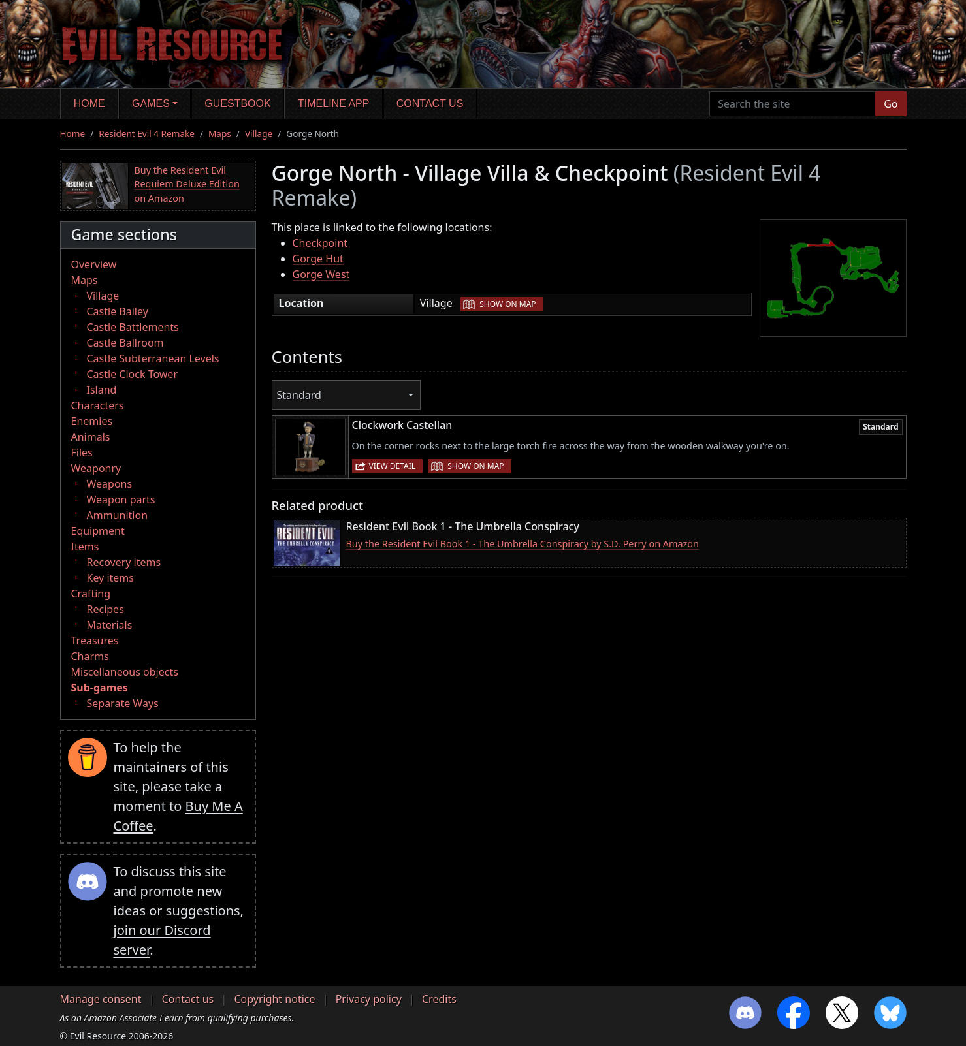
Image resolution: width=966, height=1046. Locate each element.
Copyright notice (274, 999)
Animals (90, 437)
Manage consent (101, 999)
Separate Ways (123, 703)
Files (82, 452)
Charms (90, 656)
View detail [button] (392, 465)
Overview (94, 264)
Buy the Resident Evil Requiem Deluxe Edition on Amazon (187, 184)
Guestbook (237, 103)
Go (890, 104)
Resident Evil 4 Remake (147, 133)
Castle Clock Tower (132, 374)
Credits (439, 999)
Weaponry (96, 468)
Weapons (110, 484)
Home (89, 103)
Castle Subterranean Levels (153, 358)
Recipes (105, 609)
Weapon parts (121, 499)
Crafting (91, 593)
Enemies (92, 421)
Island (102, 390)
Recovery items (124, 562)
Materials (110, 625)
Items (85, 546)
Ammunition (117, 515)
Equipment (98, 531)
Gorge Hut (318, 258)
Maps (219, 133)
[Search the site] (792, 103)
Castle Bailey (117, 311)
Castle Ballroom (125, 343)
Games (151, 103)
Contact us (430, 103)
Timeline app (333, 103)
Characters (97, 405)
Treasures (95, 640)
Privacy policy (369, 999)
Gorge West (321, 274)
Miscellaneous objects (124, 672)
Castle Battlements (133, 327)
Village (258, 133)
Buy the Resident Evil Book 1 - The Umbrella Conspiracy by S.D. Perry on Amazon (522, 543)
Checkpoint (320, 243)
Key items (110, 578)
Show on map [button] (507, 303)
